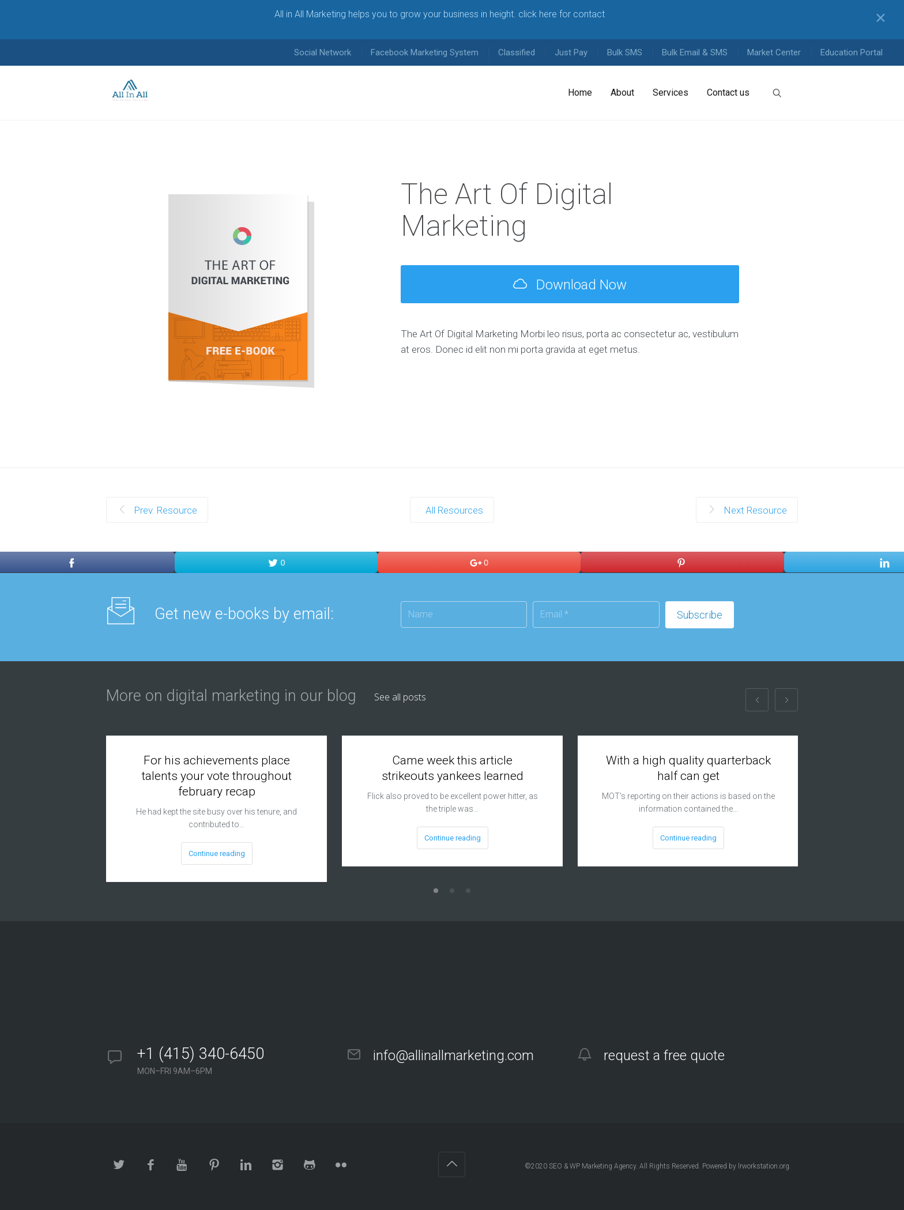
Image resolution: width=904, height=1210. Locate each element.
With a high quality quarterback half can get (688, 768)
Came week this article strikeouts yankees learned (452, 768)
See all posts (400, 697)
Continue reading (217, 853)
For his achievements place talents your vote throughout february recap (217, 775)
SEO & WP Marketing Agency (592, 1166)
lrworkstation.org (763, 1166)
